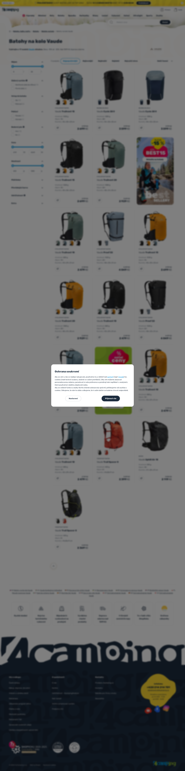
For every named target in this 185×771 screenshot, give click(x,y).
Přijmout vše (110, 398)
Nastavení (73, 398)
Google (121, 377)
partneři (110, 377)
